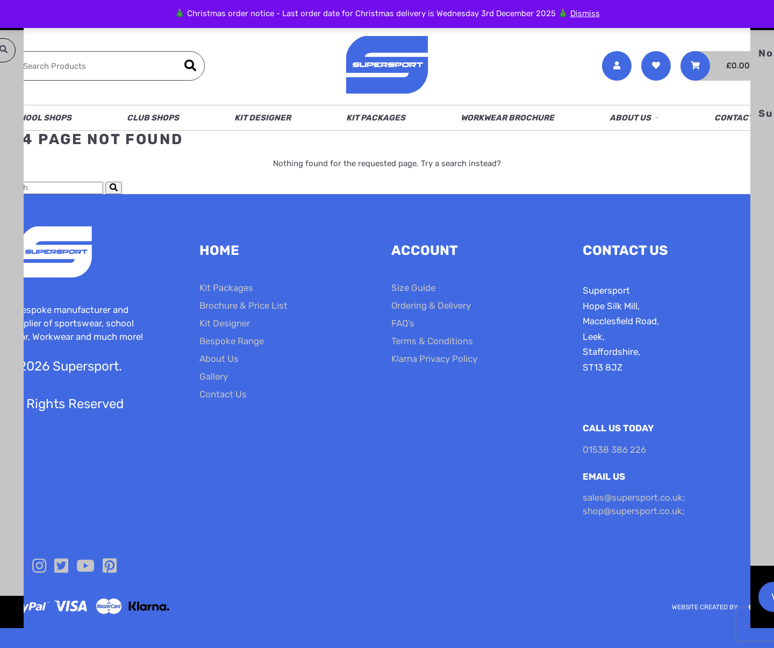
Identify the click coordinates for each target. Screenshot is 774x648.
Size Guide (413, 287)
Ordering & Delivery (431, 305)
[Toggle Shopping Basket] (723, 66)
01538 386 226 (614, 449)
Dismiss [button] (585, 13)
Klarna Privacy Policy (434, 358)
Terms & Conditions (432, 341)
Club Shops (153, 118)
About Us (630, 118)
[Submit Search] (113, 188)
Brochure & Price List (243, 305)
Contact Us (740, 118)
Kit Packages (375, 118)
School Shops (39, 118)
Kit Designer (262, 118)
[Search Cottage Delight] (51, 188)
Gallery (213, 376)
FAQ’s (402, 323)
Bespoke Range (231, 341)
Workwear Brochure (507, 118)
